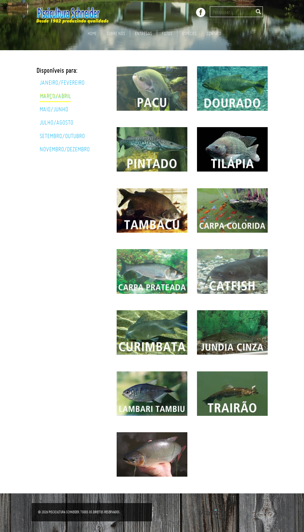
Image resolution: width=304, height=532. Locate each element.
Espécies (189, 33)
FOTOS (167, 33)
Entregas (143, 33)
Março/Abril (55, 96)
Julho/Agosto (56, 122)
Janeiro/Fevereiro (62, 83)
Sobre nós (116, 33)
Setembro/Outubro (62, 136)
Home (92, 33)
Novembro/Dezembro (65, 149)
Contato (214, 33)
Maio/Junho (54, 109)
